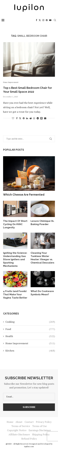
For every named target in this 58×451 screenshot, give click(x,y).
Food (30, 329)
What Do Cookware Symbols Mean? (42, 293)
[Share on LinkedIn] (27, 118)
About (18, 422)
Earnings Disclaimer (40, 430)
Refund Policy (29, 438)
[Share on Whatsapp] (34, 118)
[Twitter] (40, 20)
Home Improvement (30, 343)
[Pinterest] (47, 20)
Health (30, 336)
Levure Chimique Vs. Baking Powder (42, 223)
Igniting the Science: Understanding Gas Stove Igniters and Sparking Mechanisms (15, 259)
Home (10, 422)
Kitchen (30, 350)
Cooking (30, 321)
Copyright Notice (16, 430)
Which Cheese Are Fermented (23, 194)
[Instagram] (43, 20)
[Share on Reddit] (31, 118)
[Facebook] (36, 20)
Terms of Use (39, 426)
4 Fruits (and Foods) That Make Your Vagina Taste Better (15, 294)
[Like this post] (13, 118)
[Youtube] (50, 20)
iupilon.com (29, 446)
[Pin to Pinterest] (24, 118)
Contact (29, 422)
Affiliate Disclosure (19, 434)
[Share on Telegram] (38, 118)
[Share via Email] (45, 118)
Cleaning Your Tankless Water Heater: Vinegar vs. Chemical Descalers (42, 258)
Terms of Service (20, 426)
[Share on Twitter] (20, 118)
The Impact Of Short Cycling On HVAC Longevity (15, 224)
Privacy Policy (44, 422)
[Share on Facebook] (16, 118)
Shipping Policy (40, 434)
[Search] (54, 20)
